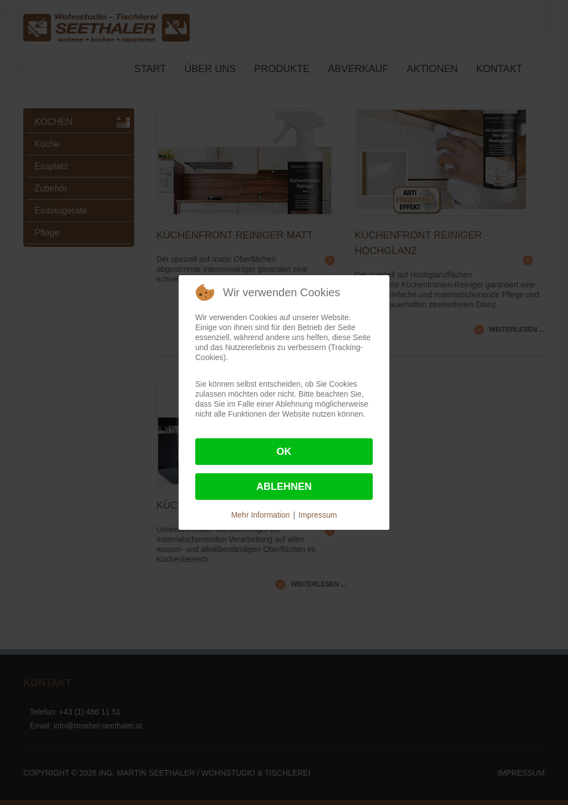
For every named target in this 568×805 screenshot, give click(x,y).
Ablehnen (284, 486)
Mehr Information (260, 514)
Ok (284, 451)
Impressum (317, 514)
